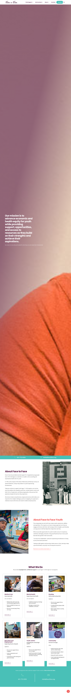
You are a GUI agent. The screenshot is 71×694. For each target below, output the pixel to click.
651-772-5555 (22, 679)
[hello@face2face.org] (48, 675)
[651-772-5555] (22, 675)
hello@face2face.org (48, 679)
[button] (64, 2)
